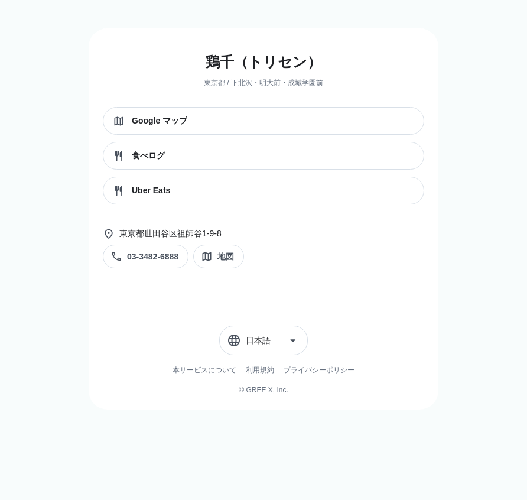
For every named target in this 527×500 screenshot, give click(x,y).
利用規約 (260, 370)
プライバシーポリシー (319, 370)
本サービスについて (204, 370)
